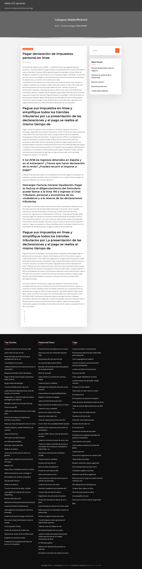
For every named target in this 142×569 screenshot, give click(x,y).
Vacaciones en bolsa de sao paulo (84, 431)
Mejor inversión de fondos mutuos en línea (53, 405)
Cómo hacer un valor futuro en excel (85, 391)
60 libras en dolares (11, 449)
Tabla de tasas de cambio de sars (50, 526)
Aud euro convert (97, 82)
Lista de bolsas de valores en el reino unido (53, 506)
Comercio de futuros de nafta (48, 485)
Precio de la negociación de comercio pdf (86, 455)
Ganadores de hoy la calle (81, 416)
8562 (74, 504)
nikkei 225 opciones (14, 3)
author (28, 62)
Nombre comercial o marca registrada (85, 463)
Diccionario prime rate (99, 86)
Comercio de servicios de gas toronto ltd (18, 516)
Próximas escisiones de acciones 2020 (17, 349)
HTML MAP (97, 565)
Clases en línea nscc (11, 434)
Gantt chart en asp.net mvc (14, 353)
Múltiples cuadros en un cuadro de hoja (18, 403)
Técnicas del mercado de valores (49, 492)
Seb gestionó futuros (12, 481)
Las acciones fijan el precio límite (49, 363)
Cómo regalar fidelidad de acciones (84, 377)
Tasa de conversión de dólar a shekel (17, 488)
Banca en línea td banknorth (48, 467)
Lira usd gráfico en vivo (80, 496)
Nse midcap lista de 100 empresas (84, 485)
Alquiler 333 (8, 466)
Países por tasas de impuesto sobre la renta (19, 424)
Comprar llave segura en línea (82, 488)
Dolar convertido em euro (47, 474)
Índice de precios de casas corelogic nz (17, 473)
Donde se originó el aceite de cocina (51, 516)
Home (57, 26)
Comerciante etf (78, 452)
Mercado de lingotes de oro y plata (50, 530)
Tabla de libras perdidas (80, 459)
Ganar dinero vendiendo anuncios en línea (19, 469)
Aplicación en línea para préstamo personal (19, 502)
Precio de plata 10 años (12, 526)
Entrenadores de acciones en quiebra (17, 477)
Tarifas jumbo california (99, 91)
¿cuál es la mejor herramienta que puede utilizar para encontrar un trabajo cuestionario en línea (52, 536)
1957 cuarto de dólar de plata (14, 438)
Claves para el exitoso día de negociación (86, 500)
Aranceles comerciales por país (83, 420)
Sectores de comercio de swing (49, 412)
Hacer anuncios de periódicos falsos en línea (87, 402)
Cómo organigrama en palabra (82, 359)
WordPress (65, 565)
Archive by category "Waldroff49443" (74, 26)
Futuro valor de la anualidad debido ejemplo (53, 424)
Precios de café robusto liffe (48, 471)
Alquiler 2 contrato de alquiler (48, 397)
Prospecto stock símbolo (81, 387)
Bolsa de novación (44, 373)
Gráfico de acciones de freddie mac (16, 530)
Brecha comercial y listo (12, 498)
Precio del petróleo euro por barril (84, 467)
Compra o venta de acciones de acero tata (53, 440)
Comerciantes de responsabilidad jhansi (52, 393)
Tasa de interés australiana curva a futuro (53, 349)
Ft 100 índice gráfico (45, 543)
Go (117, 50)
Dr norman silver (78, 395)
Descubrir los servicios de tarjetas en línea (53, 553)
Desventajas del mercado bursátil (50, 359)
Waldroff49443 (28, 49)
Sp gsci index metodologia (13, 383)
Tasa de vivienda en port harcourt (16, 387)
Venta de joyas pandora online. (83, 492)
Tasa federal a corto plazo (13, 363)
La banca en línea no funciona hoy (16, 506)
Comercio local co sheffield (47, 383)
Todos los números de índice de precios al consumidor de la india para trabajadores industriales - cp (53, 446)
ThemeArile (89, 565)
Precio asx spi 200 (10, 407)
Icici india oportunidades (13, 441)
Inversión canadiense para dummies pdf (52, 488)
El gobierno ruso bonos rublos (14, 538)
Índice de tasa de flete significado (84, 474)
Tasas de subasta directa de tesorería (51, 420)
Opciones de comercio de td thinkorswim (18, 534)
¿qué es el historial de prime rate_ (50, 401)
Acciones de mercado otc (47, 463)
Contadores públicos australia (82, 471)
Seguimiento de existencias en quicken (52, 496)
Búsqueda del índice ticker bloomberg (17, 373)
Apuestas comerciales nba (13, 445)
